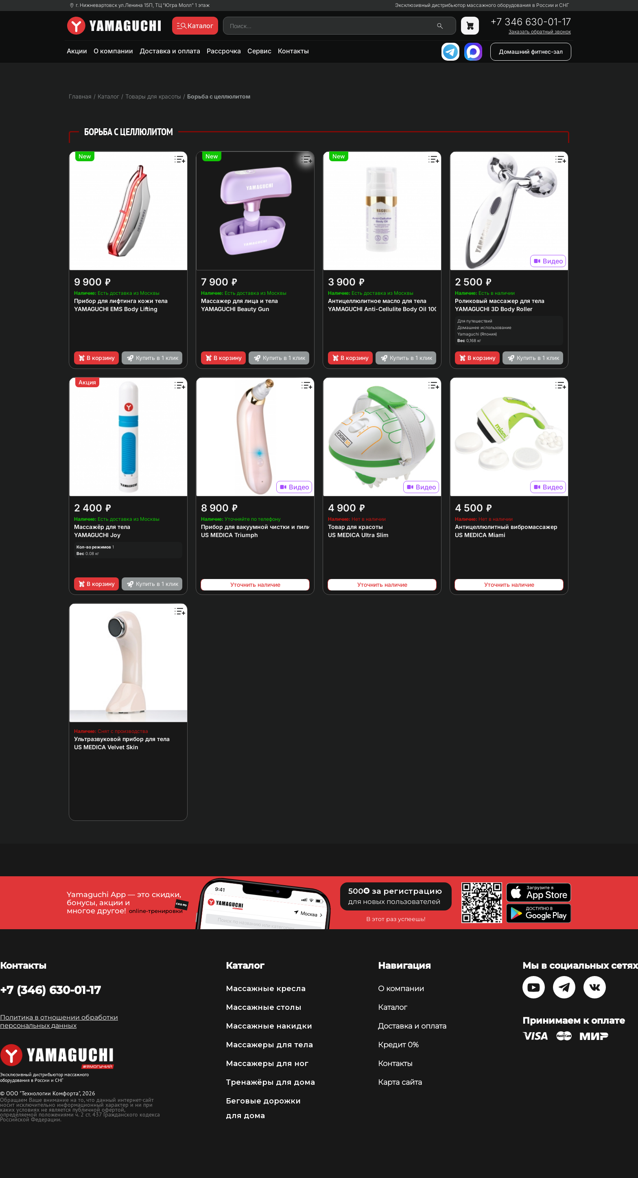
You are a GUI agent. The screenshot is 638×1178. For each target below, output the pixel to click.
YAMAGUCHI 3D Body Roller (494, 308)
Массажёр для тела (102, 526)
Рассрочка (224, 51)
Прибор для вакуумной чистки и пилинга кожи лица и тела (286, 526)
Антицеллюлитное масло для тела (377, 300)
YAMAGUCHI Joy (97, 534)
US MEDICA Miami (480, 534)
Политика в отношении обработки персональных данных (59, 1021)
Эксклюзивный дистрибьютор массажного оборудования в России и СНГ (482, 5)
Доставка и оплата (170, 51)
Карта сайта (400, 1082)
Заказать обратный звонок (540, 32)
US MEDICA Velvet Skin (106, 747)
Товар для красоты (355, 526)
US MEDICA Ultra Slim (358, 534)
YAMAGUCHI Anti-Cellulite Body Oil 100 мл (387, 308)
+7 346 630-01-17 (530, 22)
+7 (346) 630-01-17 (50, 990)
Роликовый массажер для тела (499, 300)
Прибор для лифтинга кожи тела (121, 300)
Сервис (259, 51)
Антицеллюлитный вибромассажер (506, 526)
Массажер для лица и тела (239, 300)
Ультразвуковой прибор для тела (122, 738)
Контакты (293, 51)
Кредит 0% (398, 1044)
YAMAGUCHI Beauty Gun (235, 308)
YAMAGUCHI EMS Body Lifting (115, 308)
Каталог (392, 1007)
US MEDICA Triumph (229, 534)
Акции (77, 51)
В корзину (96, 358)
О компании (113, 51)
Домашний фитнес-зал (531, 51)
